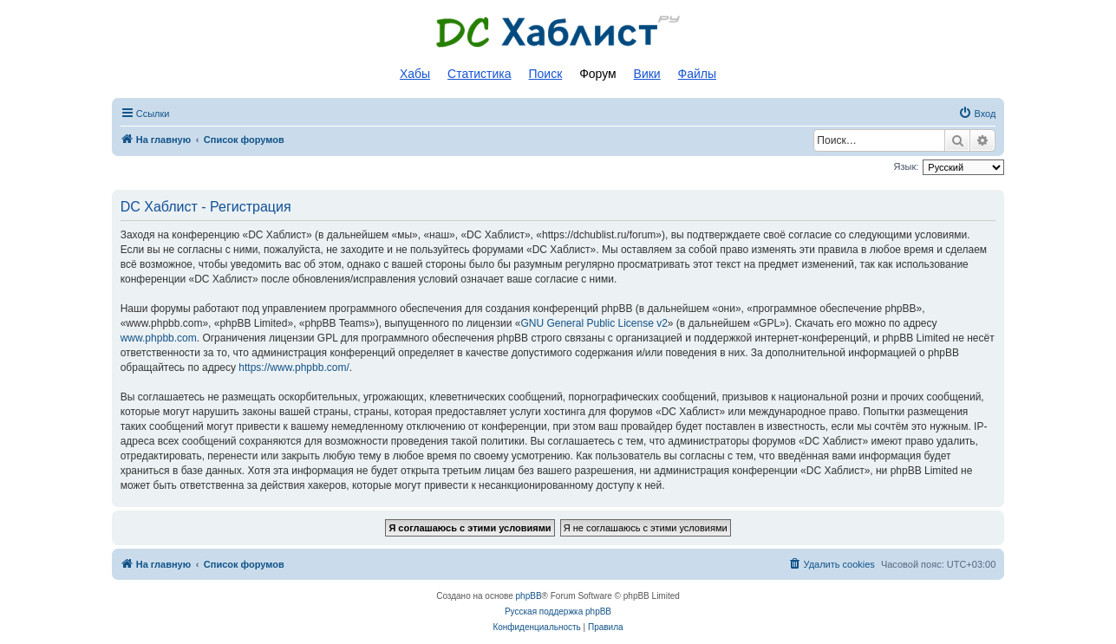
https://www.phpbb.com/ (293, 367)
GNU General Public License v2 (593, 323)
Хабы (415, 74)
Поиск (545, 74)
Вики (647, 74)
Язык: (906, 166)
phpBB (529, 596)
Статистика (479, 74)
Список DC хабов (558, 32)
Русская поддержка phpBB (558, 611)
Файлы (697, 74)
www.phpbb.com (159, 338)
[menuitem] (976, 113)
